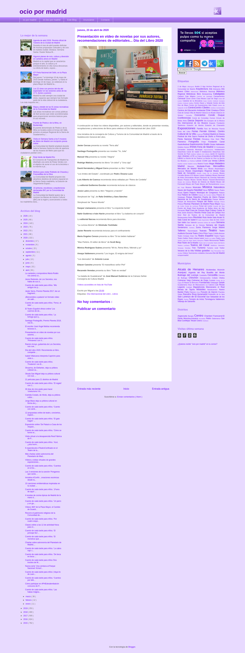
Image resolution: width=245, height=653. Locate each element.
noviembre (30, 245)
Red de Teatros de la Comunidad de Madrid (204, 215)
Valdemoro (220, 299)
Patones (193, 292)
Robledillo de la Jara (216, 294)
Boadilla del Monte (216, 272)
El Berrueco (194, 282)
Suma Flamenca (204, 227)
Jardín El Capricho (217, 154)
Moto (206, 169)
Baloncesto (195, 91)
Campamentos (219, 96)
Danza (191, 120)
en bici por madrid (51, 20)
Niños (211, 190)
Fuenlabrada (204, 282)
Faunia (222, 129)
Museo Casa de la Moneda (208, 173)
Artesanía (217, 89)
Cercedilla (213, 275)
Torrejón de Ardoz (197, 299)
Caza (205, 101)
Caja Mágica (191, 96)
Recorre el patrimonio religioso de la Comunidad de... (40, 514)
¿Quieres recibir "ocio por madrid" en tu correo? (197, 344)
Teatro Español (206, 235)
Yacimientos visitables (196, 253)
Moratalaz (202, 318)
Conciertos (201, 115)
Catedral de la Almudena (193, 101)
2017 (25, 616)
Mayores (192, 166)
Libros (115, 294)
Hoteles (181, 147)
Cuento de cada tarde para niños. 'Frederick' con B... (39, 363)
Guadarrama (183, 285)
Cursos (213, 118)
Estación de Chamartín (215, 125)
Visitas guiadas (203, 250)
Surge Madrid (218, 227)
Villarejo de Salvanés (186, 301)
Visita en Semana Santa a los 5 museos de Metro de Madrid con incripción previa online (50, 141)
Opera (186, 193)
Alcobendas (211, 270)
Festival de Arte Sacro (188, 136)
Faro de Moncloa (211, 129)
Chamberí (208, 316)
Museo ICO (189, 175)
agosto (29, 255)
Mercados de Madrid (188, 169)
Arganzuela (183, 316)
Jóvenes (186, 156)
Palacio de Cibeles (190, 195)
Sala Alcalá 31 (218, 217)
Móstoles (201, 289)
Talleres (183, 230)
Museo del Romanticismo (210, 184)
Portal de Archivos (192, 206)
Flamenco (183, 142)
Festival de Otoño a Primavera (211, 136)
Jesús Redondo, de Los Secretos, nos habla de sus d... (41, 280)
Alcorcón (221, 270)
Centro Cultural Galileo (186, 103)
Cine (208, 110)
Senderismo (183, 227)
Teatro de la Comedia (206, 243)
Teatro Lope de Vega (185, 240)
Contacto (105, 20)
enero (28, 604)
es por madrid (29, 20)
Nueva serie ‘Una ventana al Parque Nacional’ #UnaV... (40, 567)
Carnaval (182, 98)
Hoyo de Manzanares (197, 285)
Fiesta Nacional (185, 139)
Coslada (212, 280)
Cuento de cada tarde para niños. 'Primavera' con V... (39, 339)
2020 (25, 238)
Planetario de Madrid (200, 204)
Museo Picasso (184, 180)
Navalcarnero (213, 290)
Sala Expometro (204, 220)
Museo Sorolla (196, 180)
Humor (187, 147)
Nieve (205, 190)
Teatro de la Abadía (190, 243)
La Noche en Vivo (210, 158)
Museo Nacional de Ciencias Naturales (209, 177)
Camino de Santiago (205, 96)
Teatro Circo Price (200, 233)
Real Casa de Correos (195, 210)
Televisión (221, 245)
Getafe (222, 282)
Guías (213, 144)
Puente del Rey (219, 206)
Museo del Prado (193, 184)
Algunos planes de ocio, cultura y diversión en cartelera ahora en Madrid (51, 57)
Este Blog (72, 20)
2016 (25, 619)
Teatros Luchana (184, 245)
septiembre (30, 252)
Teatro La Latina (210, 238)
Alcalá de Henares (192, 269)
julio (28, 259)
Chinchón (194, 277)
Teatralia (204, 231)
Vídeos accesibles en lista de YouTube (94, 284)
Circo (222, 110)
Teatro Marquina (198, 240)
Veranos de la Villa (186, 251)
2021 (25, 234)
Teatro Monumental (211, 240)
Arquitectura (202, 89)
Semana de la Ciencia (195, 225)
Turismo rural (213, 248)
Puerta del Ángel (185, 208)
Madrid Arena (193, 164)
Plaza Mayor (215, 204)
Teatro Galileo (183, 238)
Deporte (199, 120)
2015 (25, 623)
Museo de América (185, 182)
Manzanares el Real (215, 287)
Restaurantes (183, 217)
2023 (25, 227)
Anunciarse (88, 20)
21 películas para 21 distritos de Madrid (41, 379)
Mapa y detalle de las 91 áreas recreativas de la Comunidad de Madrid (50, 108)
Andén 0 (198, 86)
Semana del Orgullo (215, 225)
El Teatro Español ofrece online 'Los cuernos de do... (40, 310)
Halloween (220, 144)
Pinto (199, 292)
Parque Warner (219, 199)
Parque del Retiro (205, 201)
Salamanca (216, 318)
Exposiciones (187, 128)
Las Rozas (220, 285)
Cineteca (215, 110)
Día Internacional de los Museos (193, 123)
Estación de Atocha (196, 125)
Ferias (196, 131)
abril (28, 270)
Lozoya (189, 287)
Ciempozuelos (206, 278)
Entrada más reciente (88, 388)
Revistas (198, 217)
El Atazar (186, 282)
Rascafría (187, 294)
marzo (28, 596)
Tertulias (188, 248)
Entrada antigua (160, 388)
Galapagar (214, 282)
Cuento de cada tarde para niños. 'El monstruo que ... (40, 537)
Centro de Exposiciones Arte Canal (203, 105)
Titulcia (186, 299)
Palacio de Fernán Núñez (207, 195)
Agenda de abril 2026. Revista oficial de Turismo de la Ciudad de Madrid (49, 41)
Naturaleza (219, 187)
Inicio (126, 388)
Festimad (200, 134)
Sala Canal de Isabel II (188, 220)
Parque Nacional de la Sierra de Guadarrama (201, 198)
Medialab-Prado (205, 166)
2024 (25, 223)
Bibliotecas (191, 94)
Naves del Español (186, 190)
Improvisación (209, 149)
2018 (25, 612)
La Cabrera (210, 285)
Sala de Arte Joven (217, 220)
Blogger (131, 647)
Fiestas (197, 139)
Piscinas (187, 204)
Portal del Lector (206, 206)
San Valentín (192, 222)
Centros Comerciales (217, 108)
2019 (25, 608)
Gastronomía (196, 144)
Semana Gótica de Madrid (207, 222)
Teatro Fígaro (219, 236)
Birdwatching (207, 94)
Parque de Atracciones (187, 201)
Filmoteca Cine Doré (211, 139)
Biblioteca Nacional (208, 91)
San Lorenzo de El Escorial (192, 296)
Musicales (197, 187)
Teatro (214, 230)
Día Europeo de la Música (214, 121)
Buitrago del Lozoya (188, 275)
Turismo (202, 247)
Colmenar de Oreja (200, 280)
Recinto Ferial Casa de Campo (207, 213)
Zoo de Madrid (218, 253)
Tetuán (194, 321)
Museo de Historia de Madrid (204, 182)
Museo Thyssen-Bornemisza (214, 180)
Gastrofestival (184, 144)
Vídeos (186, 253)
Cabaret (181, 96)
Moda (201, 169)
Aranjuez (183, 272)
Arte (211, 89)
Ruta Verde (207, 217)
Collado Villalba (218, 278)
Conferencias (185, 118)
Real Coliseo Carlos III (215, 210)
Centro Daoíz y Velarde (203, 103)
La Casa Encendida (202, 156)
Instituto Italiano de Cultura (200, 154)
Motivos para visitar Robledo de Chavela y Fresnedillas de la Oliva (50, 173)
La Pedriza (191, 161)
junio (28, 263)
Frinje (204, 142)
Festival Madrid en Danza (214, 134)
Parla (187, 292)
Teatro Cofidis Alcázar (216, 233)
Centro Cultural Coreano (216, 101)
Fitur (223, 139)
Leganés (182, 287)
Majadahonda (199, 287)
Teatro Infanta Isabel (197, 238)
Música (208, 187)
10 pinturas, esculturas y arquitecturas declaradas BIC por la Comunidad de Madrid (49, 190)
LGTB (192, 156)
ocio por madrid (43, 11)
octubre (29, 248)
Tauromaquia (193, 231)
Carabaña (203, 275)
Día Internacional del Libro (99, 294)
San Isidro (182, 222)
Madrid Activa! (183, 164)
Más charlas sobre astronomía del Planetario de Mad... (39, 455)
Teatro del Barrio (219, 243)
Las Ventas (213, 161)
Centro (199, 315)
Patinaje (217, 201)
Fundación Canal (216, 142)
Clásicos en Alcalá (209, 113)
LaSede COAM (201, 161)
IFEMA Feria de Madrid (202, 147)
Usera (199, 321)
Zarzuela (208, 253)
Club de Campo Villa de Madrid (190, 113)
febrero (29, 600)
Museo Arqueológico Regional (199, 171)
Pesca (222, 201)
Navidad (198, 190)
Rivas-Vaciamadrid (200, 294)
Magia (212, 164)
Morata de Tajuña (187, 289)
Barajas (191, 316)
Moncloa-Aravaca (191, 318)
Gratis (206, 144)
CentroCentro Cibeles (199, 107)
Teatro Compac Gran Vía (188, 236)
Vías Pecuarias (216, 251)
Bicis (199, 94)
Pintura (181, 204)
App (204, 86)
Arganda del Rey (197, 272)
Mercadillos (219, 166)
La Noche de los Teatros (193, 158)
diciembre (30, 241)
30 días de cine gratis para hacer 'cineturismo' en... (38, 390)
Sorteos (192, 227)
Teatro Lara (220, 238)
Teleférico (214, 245)
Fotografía (194, 141)
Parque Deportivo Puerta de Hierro (202, 197)
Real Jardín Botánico (186, 213)
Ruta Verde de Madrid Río (44, 157)
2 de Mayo (182, 86)
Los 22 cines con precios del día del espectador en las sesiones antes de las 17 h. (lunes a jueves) (50, 91)
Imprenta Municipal (195, 149)
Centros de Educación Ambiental (192, 110)
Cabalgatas (219, 94)
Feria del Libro (185, 131)
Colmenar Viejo (185, 280)
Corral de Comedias (201, 118)
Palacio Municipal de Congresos (204, 193)
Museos (189, 187)
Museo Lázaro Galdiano (203, 175)
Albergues (191, 86)
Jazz (180, 156)
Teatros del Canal (200, 245)
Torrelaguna (210, 299)
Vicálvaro (205, 321)
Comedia (190, 115)
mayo (28, 267)
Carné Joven (191, 98)
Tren (194, 248)
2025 (25, 220)
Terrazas (181, 248)
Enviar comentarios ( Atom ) (129, 397)
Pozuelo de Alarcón (209, 292)
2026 (25, 216)
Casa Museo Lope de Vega (207, 98)
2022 (25, 230)
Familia (200, 129)
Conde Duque (216, 115)
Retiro (190, 217)
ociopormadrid (183, 255)
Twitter (222, 248)
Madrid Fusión (203, 164)
